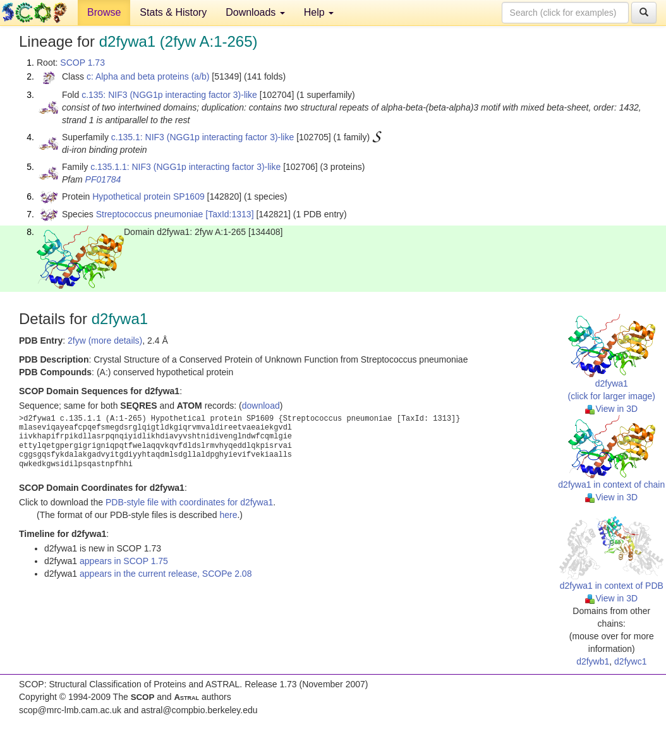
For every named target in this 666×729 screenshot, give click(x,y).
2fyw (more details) (105, 340)
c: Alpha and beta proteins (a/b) (148, 76)
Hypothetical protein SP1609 (148, 196)
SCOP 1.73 (82, 62)
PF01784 (103, 179)
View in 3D (611, 409)
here (228, 515)
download (261, 406)
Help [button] (319, 12)
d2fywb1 (592, 661)
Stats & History (173, 12)
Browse (104, 12)
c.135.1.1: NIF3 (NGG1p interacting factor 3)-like (185, 167)
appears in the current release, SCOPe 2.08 (165, 574)
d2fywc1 (630, 661)
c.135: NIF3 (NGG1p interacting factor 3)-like (169, 95)
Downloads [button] (255, 12)
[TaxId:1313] (229, 214)
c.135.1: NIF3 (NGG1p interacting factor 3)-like (202, 137)
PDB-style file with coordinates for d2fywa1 (189, 502)
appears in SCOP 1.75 (124, 561)
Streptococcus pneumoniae (149, 214)
